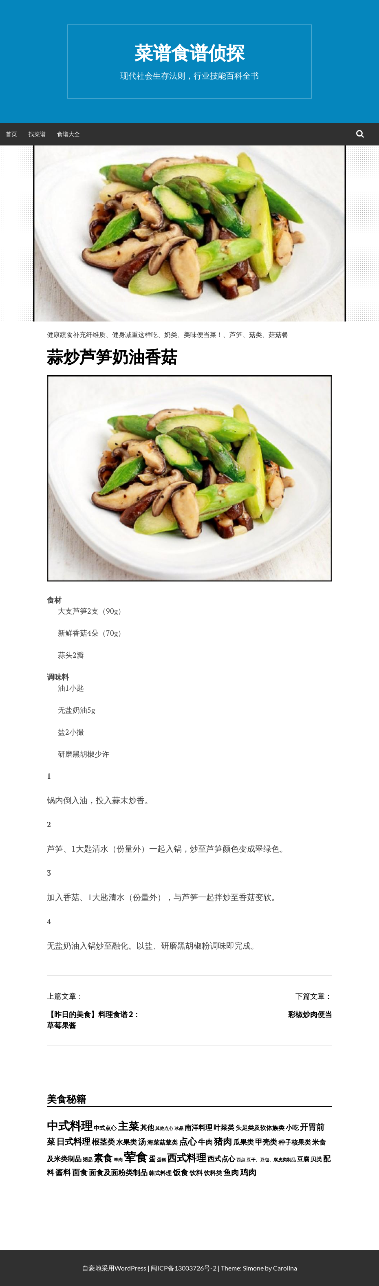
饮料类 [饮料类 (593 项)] (213, 1172)
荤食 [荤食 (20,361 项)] (136, 1156)
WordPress (130, 1268)
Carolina (285, 1268)
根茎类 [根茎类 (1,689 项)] (103, 1141)
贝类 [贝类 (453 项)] (316, 1159)
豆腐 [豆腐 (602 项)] (303, 1159)
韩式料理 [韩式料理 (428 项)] (160, 1173)
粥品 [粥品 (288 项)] (88, 1159)
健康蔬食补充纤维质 (76, 334)
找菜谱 (37, 133)
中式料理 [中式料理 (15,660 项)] (70, 1125)
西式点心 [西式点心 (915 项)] (221, 1159)
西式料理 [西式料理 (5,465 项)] (186, 1157)
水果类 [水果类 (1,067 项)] (126, 1142)
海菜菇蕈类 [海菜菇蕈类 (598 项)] (162, 1142)
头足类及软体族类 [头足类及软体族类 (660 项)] (260, 1127)
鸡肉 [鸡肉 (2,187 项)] (248, 1172)
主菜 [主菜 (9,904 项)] (128, 1125)
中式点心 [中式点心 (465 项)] (105, 1127)
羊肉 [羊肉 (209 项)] (118, 1159)
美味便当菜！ (203, 334)
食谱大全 (68, 133)
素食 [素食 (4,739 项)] (103, 1157)
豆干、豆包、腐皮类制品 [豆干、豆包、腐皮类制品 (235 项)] (271, 1159)
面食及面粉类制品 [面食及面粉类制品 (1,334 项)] (118, 1172)
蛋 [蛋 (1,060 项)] (152, 1158)
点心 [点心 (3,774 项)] (188, 1141)
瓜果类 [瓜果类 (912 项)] (243, 1142)
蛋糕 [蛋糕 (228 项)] (161, 1159)
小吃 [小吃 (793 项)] (292, 1127)
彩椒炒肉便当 (310, 1014)
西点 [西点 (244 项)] (240, 1159)
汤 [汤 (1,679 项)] (142, 1141)
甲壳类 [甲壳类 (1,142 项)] (266, 1142)
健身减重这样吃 (135, 334)
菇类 (255, 334)
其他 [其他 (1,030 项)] (147, 1127)
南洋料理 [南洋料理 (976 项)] (198, 1127)
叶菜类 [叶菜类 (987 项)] (224, 1127)
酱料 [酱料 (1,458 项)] (63, 1172)
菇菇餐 (278, 334)
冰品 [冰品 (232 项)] (178, 1128)
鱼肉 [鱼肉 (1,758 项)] (231, 1172)
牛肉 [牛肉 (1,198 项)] (205, 1141)
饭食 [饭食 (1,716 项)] (180, 1172)
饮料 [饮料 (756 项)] (196, 1172)
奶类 (170, 334)
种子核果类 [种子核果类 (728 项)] (294, 1142)
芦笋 (235, 334)
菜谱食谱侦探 (189, 53)
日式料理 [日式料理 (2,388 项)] (73, 1141)
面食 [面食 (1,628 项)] (80, 1172)
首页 (11, 133)
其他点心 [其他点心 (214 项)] (164, 1128)
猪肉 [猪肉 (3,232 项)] (223, 1141)
